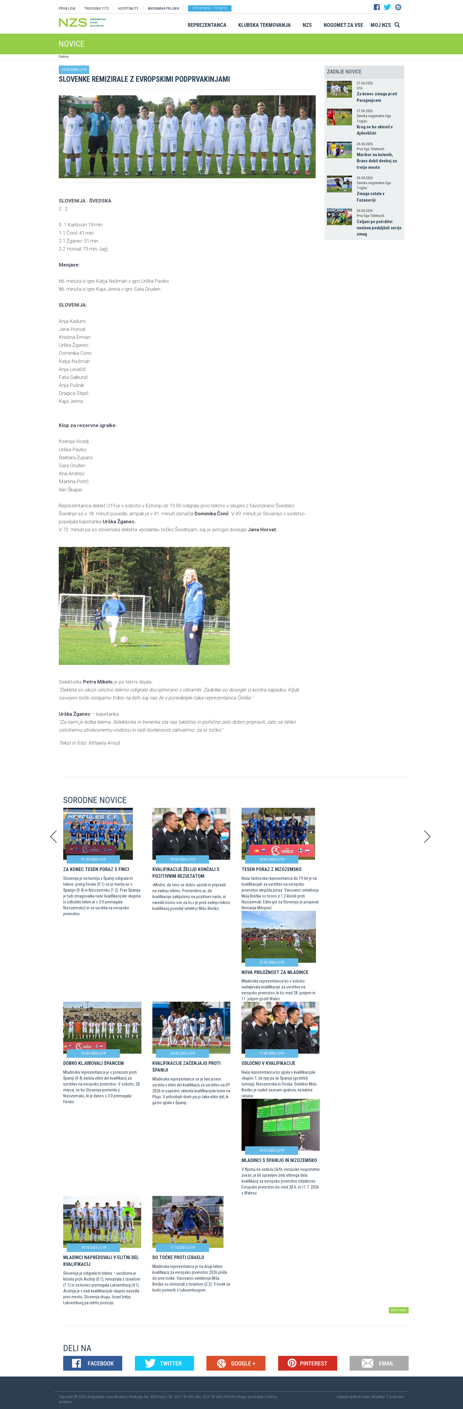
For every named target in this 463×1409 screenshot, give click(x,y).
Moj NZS (381, 25)
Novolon (398, 1397)
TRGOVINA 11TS (96, 8)
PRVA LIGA (67, 8)
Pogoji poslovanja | (252, 1397)
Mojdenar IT (380, 1397)
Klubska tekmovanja (264, 25)
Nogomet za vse (343, 25)
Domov (64, 57)
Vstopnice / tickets (210, 8)
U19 (83, 69)
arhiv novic (399, 1310)
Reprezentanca (207, 25)
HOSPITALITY (128, 8)
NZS (307, 25)
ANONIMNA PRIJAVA (163, 8)
